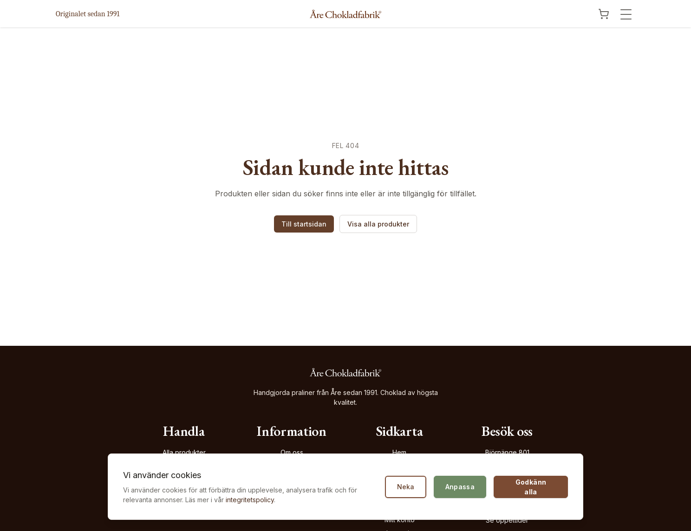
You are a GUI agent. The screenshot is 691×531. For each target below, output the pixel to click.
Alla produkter (184, 452)
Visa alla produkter (378, 224)
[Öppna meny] (626, 14)
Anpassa (460, 487)
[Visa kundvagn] (603, 14)
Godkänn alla (530, 487)
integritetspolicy (250, 500)
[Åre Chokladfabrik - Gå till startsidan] (345, 14)
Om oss (291, 452)
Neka (405, 487)
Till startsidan (303, 224)
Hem (399, 452)
